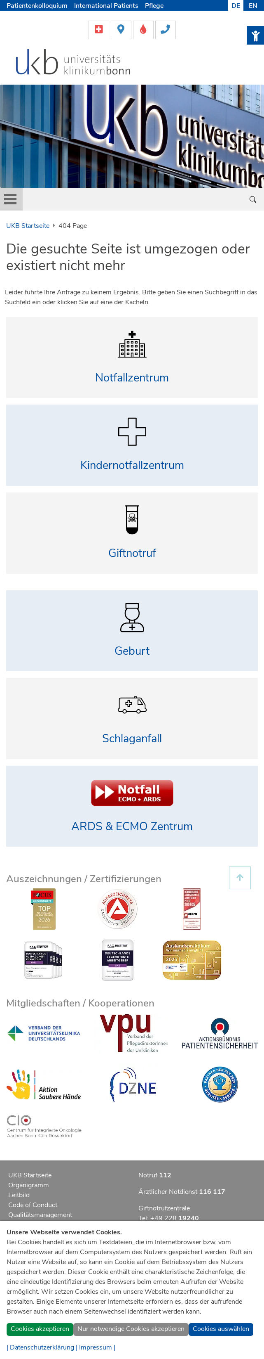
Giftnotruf (132, 553)
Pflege (154, 5)
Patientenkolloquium (37, 5)
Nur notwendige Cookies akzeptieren (131, 1328)
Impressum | (97, 1347)
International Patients (106, 5)
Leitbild (19, 1195)
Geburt (132, 651)
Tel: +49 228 (168, 1218)
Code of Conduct (32, 1205)
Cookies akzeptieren (40, 1328)
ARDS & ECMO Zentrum (132, 826)
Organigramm (28, 1185)
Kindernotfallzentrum (132, 465)
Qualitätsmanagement (40, 1214)
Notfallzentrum (132, 378)
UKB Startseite (27, 225)
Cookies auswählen (221, 1328)
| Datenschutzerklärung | (42, 1347)
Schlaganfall (132, 738)
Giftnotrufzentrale (164, 1208)
